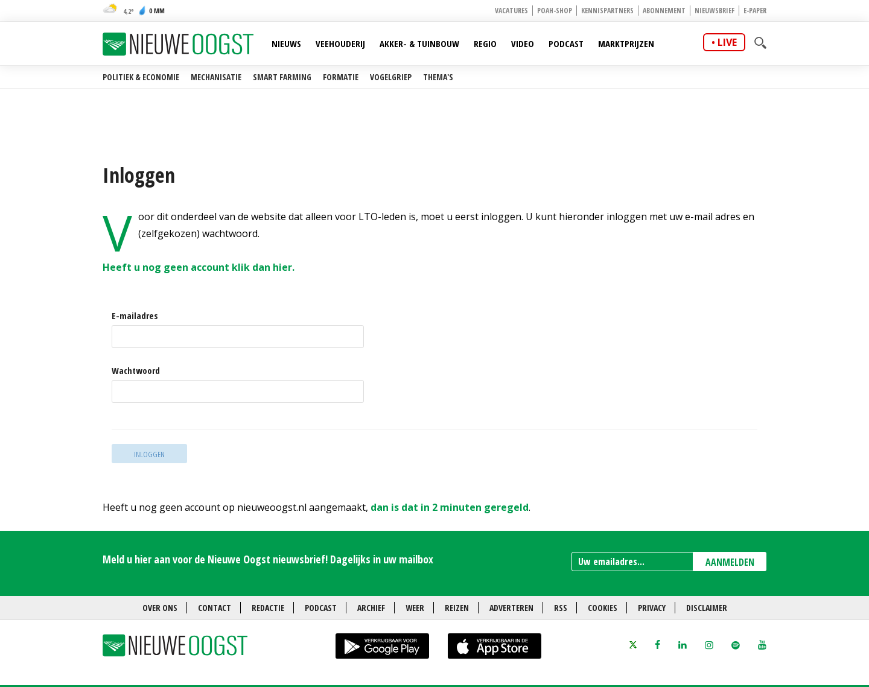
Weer (415, 607)
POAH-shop (554, 10)
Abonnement (664, 10)
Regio (485, 43)
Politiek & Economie (141, 77)
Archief (371, 607)
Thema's (438, 77)
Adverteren (511, 607)
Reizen (457, 607)
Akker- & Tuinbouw (419, 43)
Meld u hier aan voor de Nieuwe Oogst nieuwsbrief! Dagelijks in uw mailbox (268, 559)
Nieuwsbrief (714, 10)
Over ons (159, 607)
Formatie (340, 77)
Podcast (566, 43)
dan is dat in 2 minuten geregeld (450, 507)
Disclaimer (706, 607)
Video (522, 43)
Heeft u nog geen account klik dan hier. (200, 267)
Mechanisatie (216, 77)
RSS (560, 607)
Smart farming (282, 77)
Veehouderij (340, 43)
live (727, 42)
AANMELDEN (729, 562)
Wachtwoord (136, 371)
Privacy (652, 607)
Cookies (602, 607)
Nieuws (286, 43)
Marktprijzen (626, 43)
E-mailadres (135, 316)
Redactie (268, 607)
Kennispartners (607, 10)
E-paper (754, 10)
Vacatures (511, 10)
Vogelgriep (391, 77)
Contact (214, 607)
